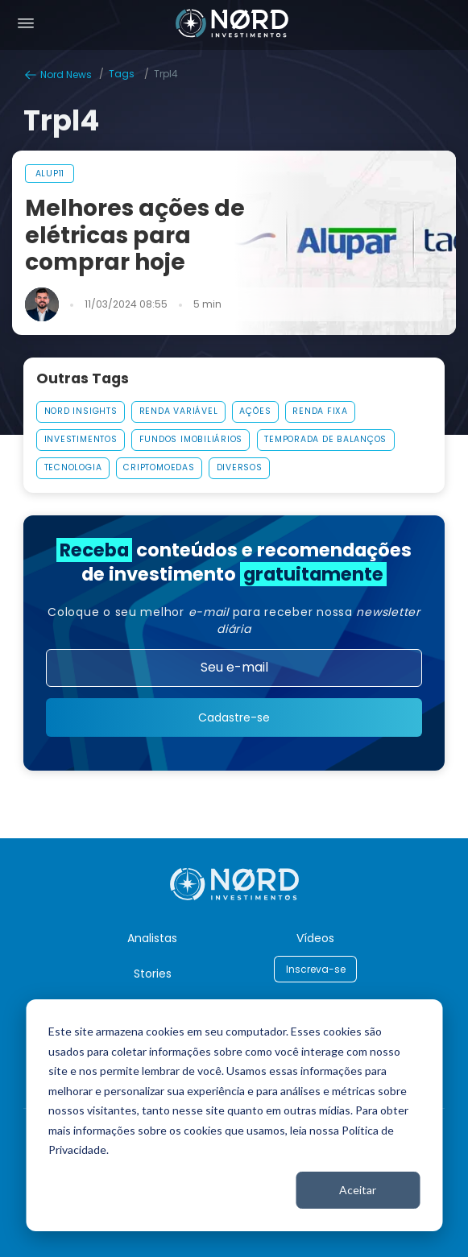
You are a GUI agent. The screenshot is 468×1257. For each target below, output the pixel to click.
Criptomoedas (158, 467)
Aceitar (357, 1190)
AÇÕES (255, 411)
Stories (153, 973)
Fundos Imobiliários (190, 439)
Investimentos (81, 439)
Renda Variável (178, 411)
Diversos (240, 467)
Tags (122, 74)
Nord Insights (81, 411)
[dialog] (234, 1115)
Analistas (152, 938)
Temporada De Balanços (325, 439)
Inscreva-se (316, 969)
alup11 (50, 173)
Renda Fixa (320, 411)
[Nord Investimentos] (232, 24)
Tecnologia (73, 467)
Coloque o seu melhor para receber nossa (234, 620)
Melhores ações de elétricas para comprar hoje (135, 235)
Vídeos (315, 938)
